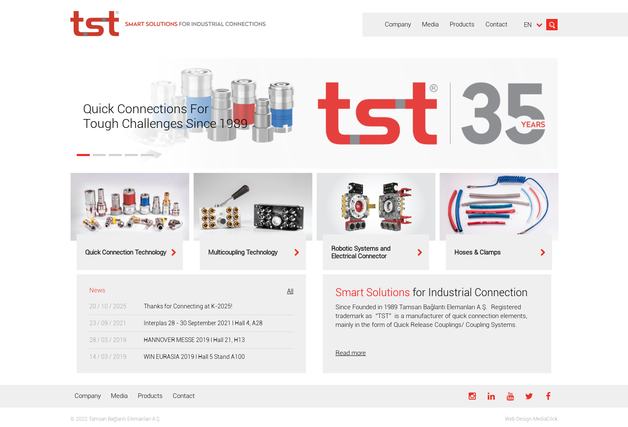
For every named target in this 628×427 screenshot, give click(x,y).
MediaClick (545, 419)
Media (119, 396)
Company (88, 396)
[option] (129, 221)
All (290, 291)
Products (150, 396)
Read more (350, 353)
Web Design (518, 419)
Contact (184, 396)
